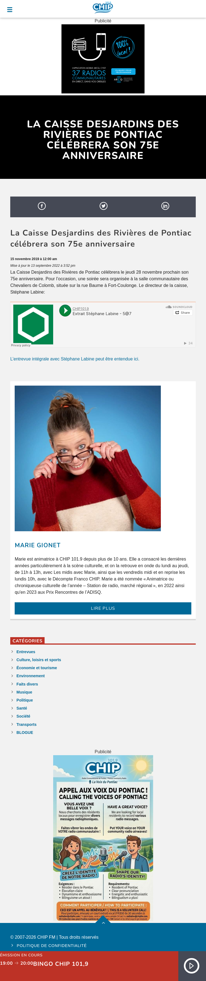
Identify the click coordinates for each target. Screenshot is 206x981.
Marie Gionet (37, 545)
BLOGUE (25, 732)
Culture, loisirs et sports (39, 660)
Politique (25, 700)
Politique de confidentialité (52, 945)
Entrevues (26, 652)
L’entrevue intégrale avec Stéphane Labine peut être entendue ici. (74, 359)
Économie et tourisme (37, 668)
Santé (22, 708)
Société (23, 716)
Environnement (31, 676)
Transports (27, 724)
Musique (24, 692)
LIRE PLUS (103, 608)
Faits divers (27, 684)
